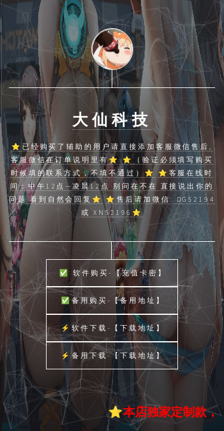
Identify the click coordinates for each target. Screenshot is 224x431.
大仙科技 (112, 119)
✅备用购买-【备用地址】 (113, 300)
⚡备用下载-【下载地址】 (113, 355)
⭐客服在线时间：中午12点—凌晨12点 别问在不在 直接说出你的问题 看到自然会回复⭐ (111, 186)
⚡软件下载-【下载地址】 (113, 327)
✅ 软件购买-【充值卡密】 (112, 272)
